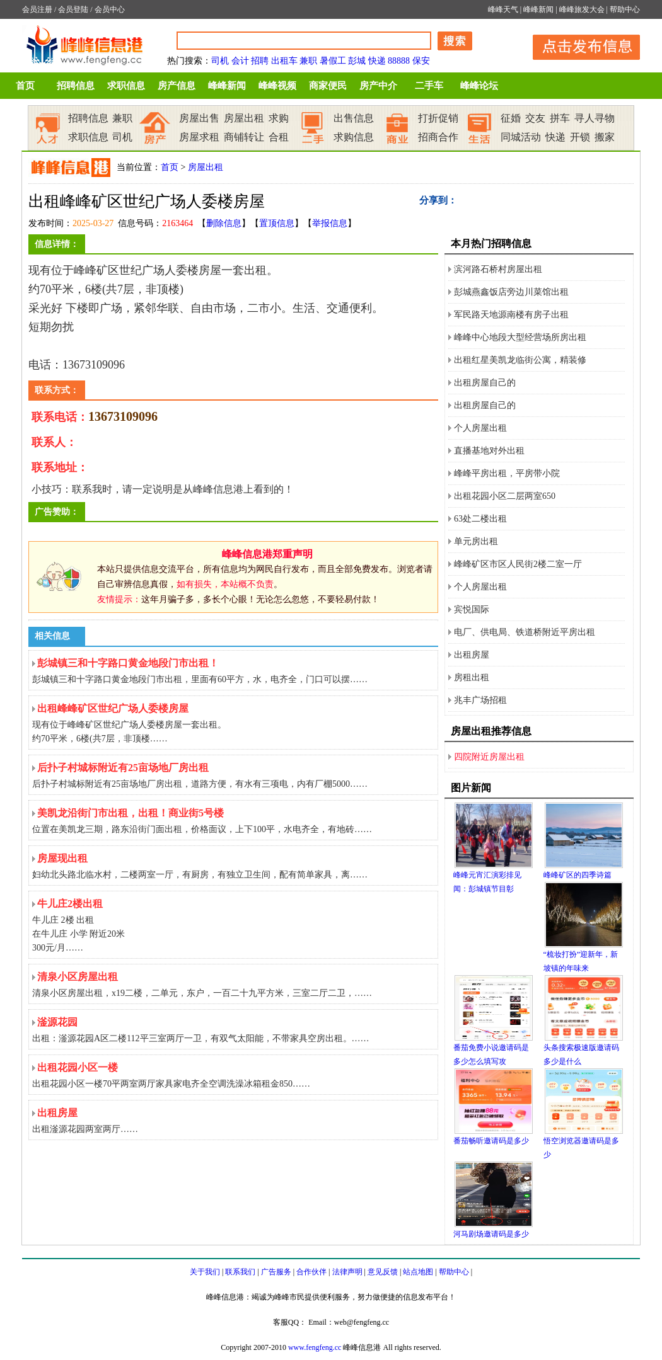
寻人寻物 (594, 118)
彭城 (357, 61)
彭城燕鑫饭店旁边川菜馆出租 (511, 292)
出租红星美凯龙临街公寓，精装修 (520, 360)
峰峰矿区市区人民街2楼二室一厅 (518, 564)
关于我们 (205, 1271)
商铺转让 (244, 137)
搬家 (605, 137)
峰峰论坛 (479, 86)
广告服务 (276, 1271)
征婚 (511, 118)
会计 (240, 61)
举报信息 (329, 223)
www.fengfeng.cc (315, 1347)
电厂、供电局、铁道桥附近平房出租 (524, 632)
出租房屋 (471, 655)
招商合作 (438, 137)
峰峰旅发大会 (582, 9)
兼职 (308, 61)
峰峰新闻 (538, 9)
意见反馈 (383, 1271)
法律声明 (347, 1271)
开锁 (580, 137)
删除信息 (223, 223)
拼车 (560, 118)
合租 (279, 137)
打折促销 (438, 118)
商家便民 (328, 86)
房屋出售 (199, 118)
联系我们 (240, 1271)
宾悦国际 (471, 609)
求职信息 (126, 86)
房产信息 (176, 86)
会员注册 (37, 9)
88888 (399, 61)
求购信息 (354, 137)
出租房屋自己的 (485, 382)
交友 (535, 118)
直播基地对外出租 (489, 450)
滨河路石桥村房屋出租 (498, 269)
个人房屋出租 (480, 428)
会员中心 (110, 9)
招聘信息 (76, 86)
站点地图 (418, 1271)
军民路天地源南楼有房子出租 (511, 314)
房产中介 (378, 86)
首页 (25, 86)
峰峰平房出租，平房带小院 (507, 473)
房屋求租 (199, 137)
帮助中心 (625, 9)
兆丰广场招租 (480, 700)
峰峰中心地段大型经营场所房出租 (520, 337)
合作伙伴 (311, 1271)
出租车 (284, 61)
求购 (279, 118)
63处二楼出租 (480, 518)
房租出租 (471, 677)
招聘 (260, 61)
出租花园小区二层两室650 (504, 496)
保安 (421, 61)
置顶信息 (276, 223)
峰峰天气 (503, 9)
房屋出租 (244, 118)
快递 (377, 61)
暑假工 (333, 61)
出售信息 (354, 118)
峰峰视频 (277, 86)
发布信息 (580, 45)
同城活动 (521, 137)
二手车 (429, 86)
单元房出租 (476, 541)
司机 (220, 61)
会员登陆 (73, 9)
